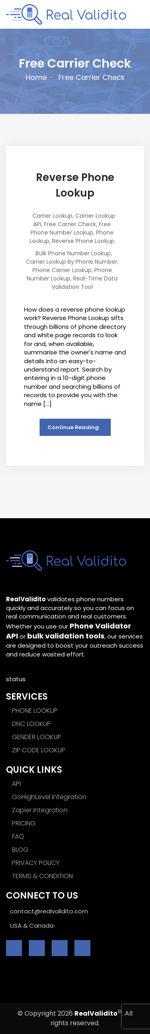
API (16, 783)
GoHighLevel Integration (49, 796)
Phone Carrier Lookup (62, 270)
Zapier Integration (40, 810)
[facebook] (14, 948)
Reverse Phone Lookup (83, 241)
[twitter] (37, 948)
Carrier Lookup (52, 216)
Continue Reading (73, 427)
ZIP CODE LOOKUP (38, 750)
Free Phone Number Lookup (70, 228)
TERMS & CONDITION (42, 876)
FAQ (18, 836)
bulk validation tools (65, 636)
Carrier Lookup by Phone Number (71, 262)
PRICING (24, 823)
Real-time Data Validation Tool (85, 282)
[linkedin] (60, 948)
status (16, 679)
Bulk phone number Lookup (73, 253)
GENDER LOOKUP (36, 737)
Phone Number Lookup (69, 274)
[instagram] (82, 948)
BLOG (20, 849)
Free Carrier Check (70, 224)
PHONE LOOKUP (35, 710)
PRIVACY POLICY (36, 862)
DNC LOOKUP (31, 723)
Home (36, 77)
